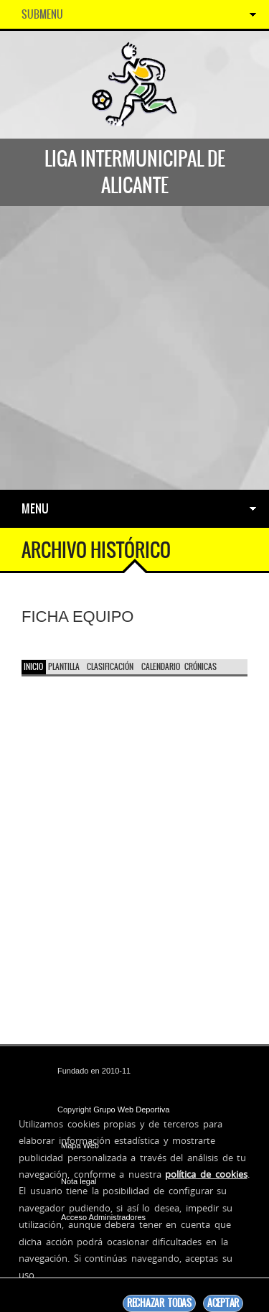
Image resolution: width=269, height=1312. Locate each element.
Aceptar (223, 1303)
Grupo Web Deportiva (131, 1109)
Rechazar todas (159, 1303)
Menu (35, 508)
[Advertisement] (134, 348)
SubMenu (42, 14)
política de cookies (206, 1174)
